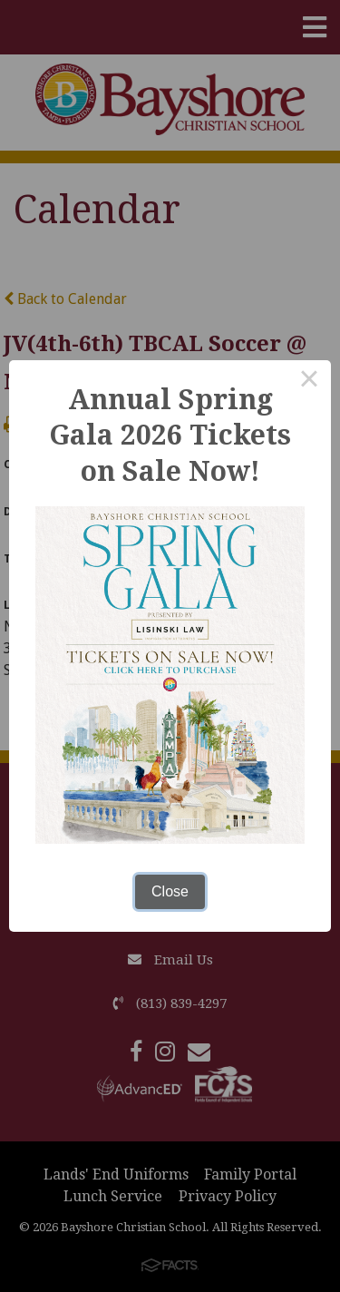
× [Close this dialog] (309, 382)
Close (170, 891)
